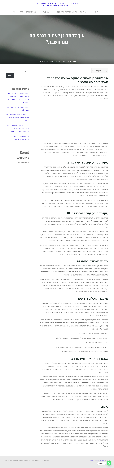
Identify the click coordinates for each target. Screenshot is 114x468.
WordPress (100, 460)
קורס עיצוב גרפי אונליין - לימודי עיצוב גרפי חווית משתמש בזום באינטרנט (57, 4)
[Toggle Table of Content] (104, 70)
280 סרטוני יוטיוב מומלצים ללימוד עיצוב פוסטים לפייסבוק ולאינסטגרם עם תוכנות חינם (18, 128)
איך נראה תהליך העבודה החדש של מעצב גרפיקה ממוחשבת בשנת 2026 (17, 118)
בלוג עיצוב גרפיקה (67, 61)
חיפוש (27, 71)
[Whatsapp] (109, 463)
